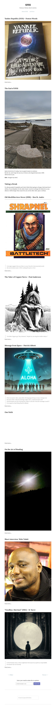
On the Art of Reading (14, 449)
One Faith (9, 412)
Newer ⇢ (45, 675)
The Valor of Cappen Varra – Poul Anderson (23, 277)
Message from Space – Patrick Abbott (20, 345)
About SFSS (25, 11)
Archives (32, 11)
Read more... (8, 82)
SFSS (28, 4)
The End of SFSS (11, 88)
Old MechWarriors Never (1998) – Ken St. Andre (24, 197)
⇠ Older (10, 675)
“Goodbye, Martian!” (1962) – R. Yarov (20, 610)
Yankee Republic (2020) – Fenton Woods (21, 18)
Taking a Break (11, 184)
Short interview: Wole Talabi (16, 539)
